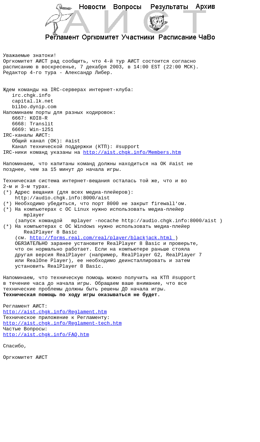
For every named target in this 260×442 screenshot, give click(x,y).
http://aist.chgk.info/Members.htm (132, 173)
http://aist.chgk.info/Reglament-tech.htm (62, 378)
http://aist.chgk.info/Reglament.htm (55, 364)
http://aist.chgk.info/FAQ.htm (46, 392)
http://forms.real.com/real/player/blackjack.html (102, 276)
